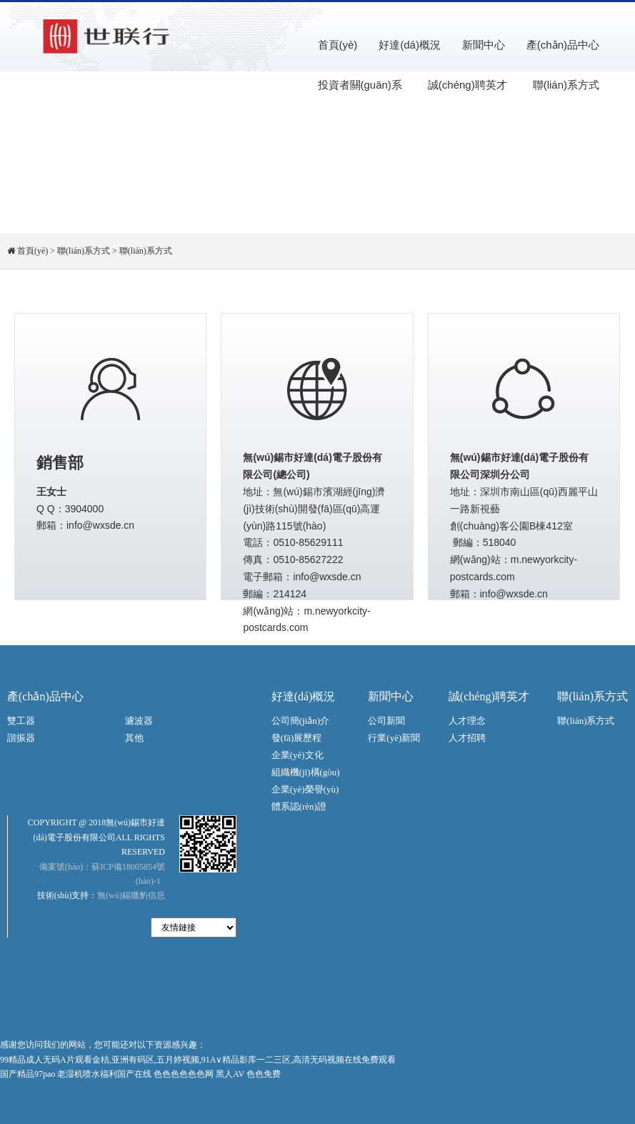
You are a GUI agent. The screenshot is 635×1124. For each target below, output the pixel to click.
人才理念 (467, 720)
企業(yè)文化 (297, 755)
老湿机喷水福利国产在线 (104, 1074)
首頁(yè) (338, 45)
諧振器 (21, 737)
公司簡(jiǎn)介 (300, 720)
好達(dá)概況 (410, 45)
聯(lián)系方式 (566, 85)
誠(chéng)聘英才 (467, 85)
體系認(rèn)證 (298, 806)
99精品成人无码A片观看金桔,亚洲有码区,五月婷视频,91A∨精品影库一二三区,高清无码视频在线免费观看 (198, 1060)
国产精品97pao (27, 1074)
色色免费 (263, 1074)
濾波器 (139, 720)
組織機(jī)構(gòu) (305, 772)
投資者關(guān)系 (360, 85)
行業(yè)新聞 (394, 737)
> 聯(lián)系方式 (80, 251)
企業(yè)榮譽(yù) (305, 789)
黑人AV (230, 1074)
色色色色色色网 (184, 1074)
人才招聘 (467, 737)
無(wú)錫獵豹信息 (131, 895)
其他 (134, 737)
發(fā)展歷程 (296, 737)
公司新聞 (386, 720)
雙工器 (21, 720)
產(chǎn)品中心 (562, 45)
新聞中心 (483, 45)
